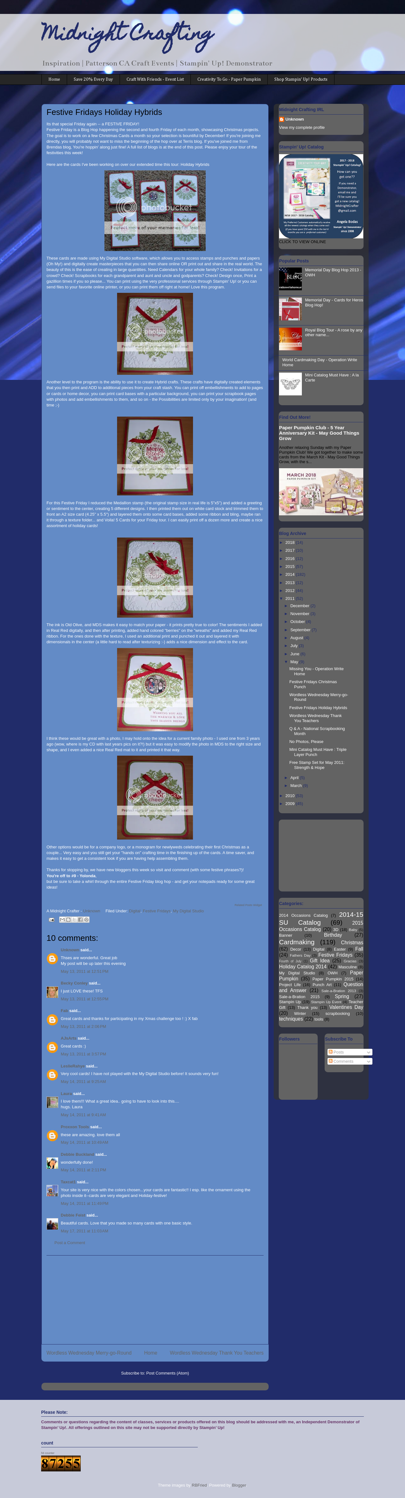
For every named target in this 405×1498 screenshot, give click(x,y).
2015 (290, 566)
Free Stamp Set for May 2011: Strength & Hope (316, 765)
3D (336, 929)
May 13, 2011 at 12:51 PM (85, 971)
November (300, 613)
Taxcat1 (68, 1182)
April (295, 777)
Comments (341, 1061)
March (296, 785)
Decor (295, 949)
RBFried (199, 1485)
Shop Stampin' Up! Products (300, 79)
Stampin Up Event (326, 1002)
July (294, 645)
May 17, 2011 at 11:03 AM (84, 1231)
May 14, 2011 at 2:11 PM (83, 1170)
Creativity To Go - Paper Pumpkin (229, 79)
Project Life (290, 984)
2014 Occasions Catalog (303, 915)
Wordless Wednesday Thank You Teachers (217, 1353)
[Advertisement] (155, 1299)
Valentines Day (346, 1007)
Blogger (239, 1485)
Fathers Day (300, 955)
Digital (134, 911)
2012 (290, 590)
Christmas (352, 942)
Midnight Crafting (127, 35)
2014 (290, 574)
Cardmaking (297, 942)
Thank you (307, 1007)
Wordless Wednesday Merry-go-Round (89, 1353)
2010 (290, 795)
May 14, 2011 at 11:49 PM (85, 1203)
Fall (359, 949)
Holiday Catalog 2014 (303, 966)
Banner (285, 935)
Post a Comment (69, 1242)
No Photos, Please (306, 741)
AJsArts (69, 1038)
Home (54, 79)
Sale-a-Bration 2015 (299, 996)
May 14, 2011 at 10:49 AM (84, 1142)
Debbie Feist (73, 1215)
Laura (66, 1093)
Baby (353, 930)
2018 (290, 542)
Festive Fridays (157, 911)
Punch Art (322, 984)
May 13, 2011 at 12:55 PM (85, 999)
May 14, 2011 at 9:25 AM (83, 1081)
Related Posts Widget (248, 905)
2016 (290, 558)
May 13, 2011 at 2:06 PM (83, 1026)
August (297, 637)
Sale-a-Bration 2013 (338, 991)
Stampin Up (290, 1001)
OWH (332, 973)
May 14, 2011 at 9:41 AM (83, 1114)
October (298, 621)
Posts (336, 1052)
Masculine (347, 967)
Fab (64, 1010)
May (294, 661)
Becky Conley (74, 983)
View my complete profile (302, 127)
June (295, 653)
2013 (290, 582)
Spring (342, 996)
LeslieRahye (73, 1066)
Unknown (70, 949)
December (300, 605)
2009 (290, 803)
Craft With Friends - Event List (155, 79)
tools (319, 1019)
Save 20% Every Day (93, 79)
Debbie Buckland (77, 1154)
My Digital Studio (188, 911)
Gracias (350, 961)
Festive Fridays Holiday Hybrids (318, 707)
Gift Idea (320, 960)
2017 (290, 550)
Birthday (333, 935)
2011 (290, 598)
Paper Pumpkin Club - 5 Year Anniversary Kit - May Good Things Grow (319, 433)
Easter (340, 949)
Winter (300, 1013)
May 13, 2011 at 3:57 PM (83, 1054)
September (301, 629)
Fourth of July (290, 961)
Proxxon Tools (75, 1126)
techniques (291, 1019)
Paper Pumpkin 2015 (332, 979)
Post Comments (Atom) (167, 1373)
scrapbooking (337, 1013)
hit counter (47, 1453)
